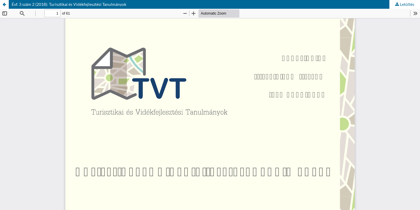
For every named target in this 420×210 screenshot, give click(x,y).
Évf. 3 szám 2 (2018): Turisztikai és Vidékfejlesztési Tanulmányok (69, 4)
